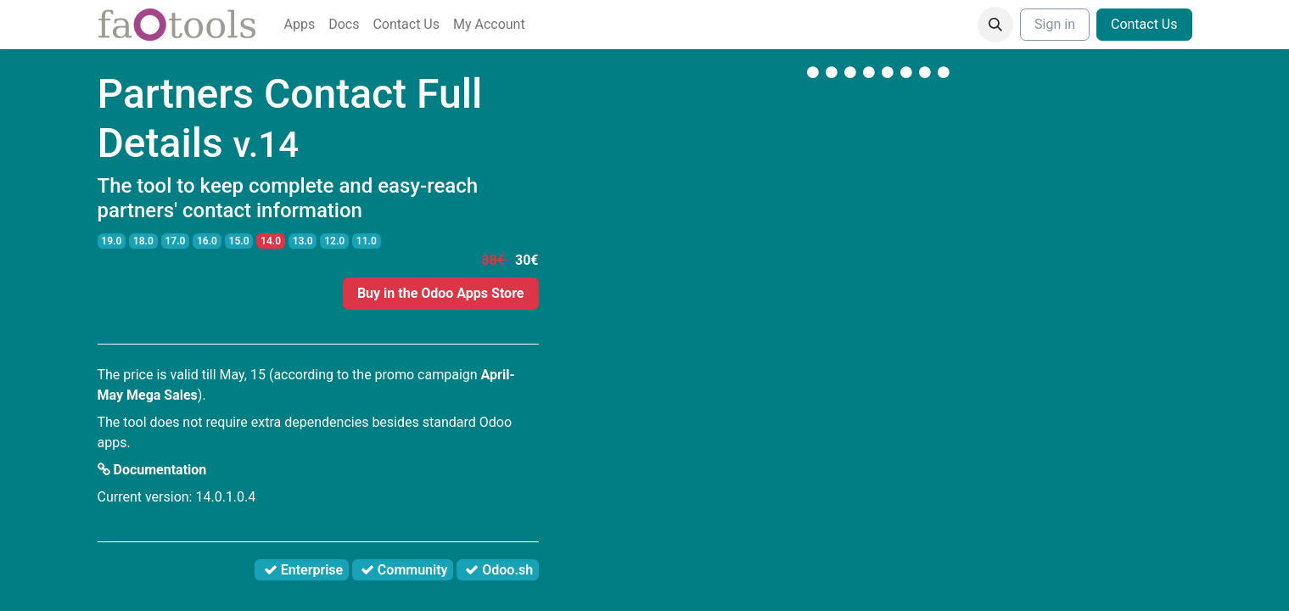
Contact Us (1144, 24)
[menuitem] (299, 25)
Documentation (152, 470)
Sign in (1054, 24)
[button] (995, 24)
